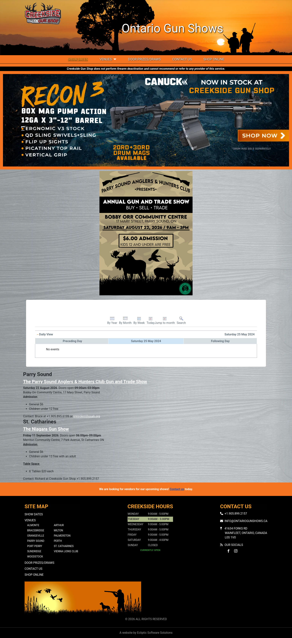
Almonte (33, 525)
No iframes (209, 599)
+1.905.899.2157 (236, 513)
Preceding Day (72, 341)
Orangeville (35, 535)
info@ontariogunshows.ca (246, 521)
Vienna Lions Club (66, 551)
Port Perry (34, 546)
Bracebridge (35, 530)
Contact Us (182, 59)
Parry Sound (35, 540)
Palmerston (62, 535)
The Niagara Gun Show (46, 429)
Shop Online (213, 59)
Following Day (220, 341)
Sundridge (34, 551)
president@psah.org (86, 416)
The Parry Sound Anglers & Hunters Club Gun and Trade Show (85, 381)
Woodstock (35, 556)
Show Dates (78, 59)
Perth (58, 540)
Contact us (177, 489)
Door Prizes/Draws (144, 59)
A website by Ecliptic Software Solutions (146, 632)
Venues (106, 59)
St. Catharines (64, 546)
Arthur (59, 525)
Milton (58, 530)
